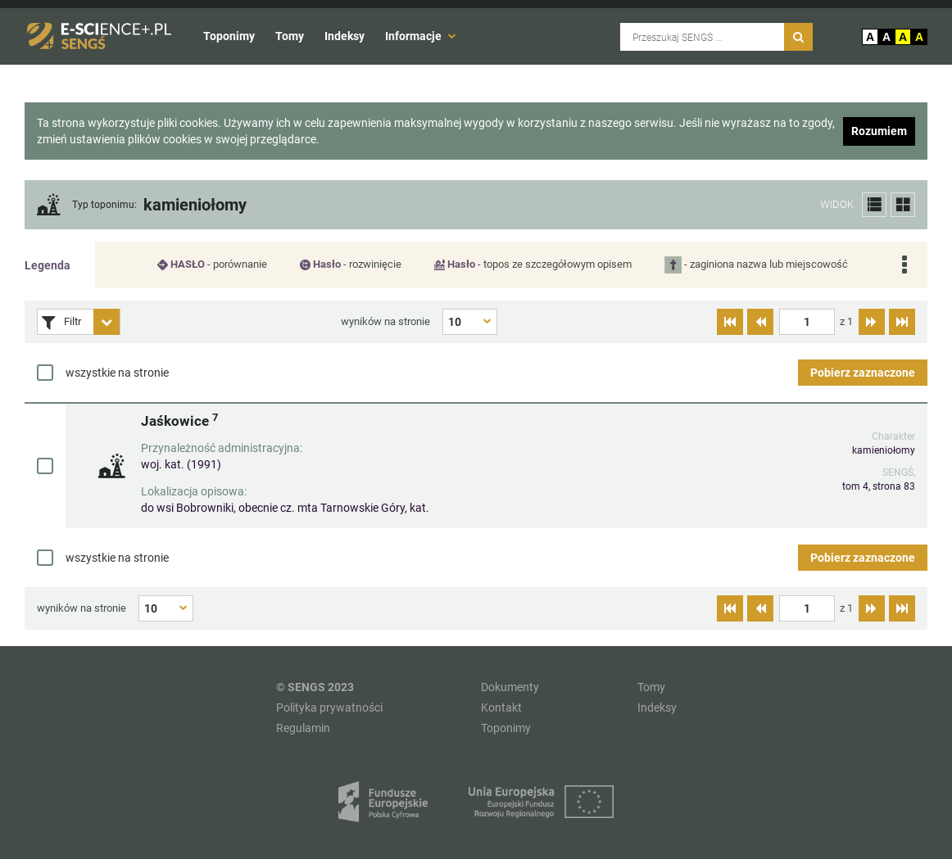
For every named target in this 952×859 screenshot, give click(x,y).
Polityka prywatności (329, 707)
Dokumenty (510, 687)
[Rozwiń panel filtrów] (106, 322)
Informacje (420, 36)
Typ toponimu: (104, 205)
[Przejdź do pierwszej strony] (730, 322)
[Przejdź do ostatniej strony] (902, 322)
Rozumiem (879, 131)
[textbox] (807, 322)
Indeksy (344, 36)
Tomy (289, 36)
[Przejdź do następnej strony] (872, 322)
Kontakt (501, 707)
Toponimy (229, 36)
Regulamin (303, 728)
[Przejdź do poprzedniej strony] (760, 322)
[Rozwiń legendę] (904, 265)
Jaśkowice (179, 420)
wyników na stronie (385, 321)
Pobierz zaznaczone (862, 372)
